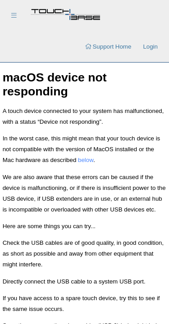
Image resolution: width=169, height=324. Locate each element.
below (85, 160)
